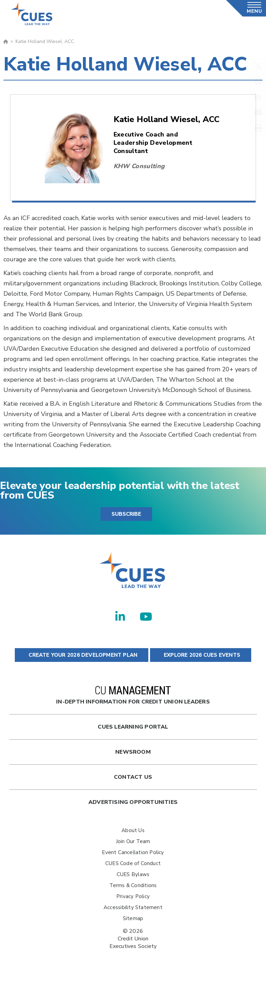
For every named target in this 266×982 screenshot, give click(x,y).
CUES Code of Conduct (133, 863)
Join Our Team (133, 841)
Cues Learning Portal (133, 727)
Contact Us (133, 777)
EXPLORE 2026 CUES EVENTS (200, 655)
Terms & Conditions (133, 885)
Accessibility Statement (133, 907)
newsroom (133, 752)
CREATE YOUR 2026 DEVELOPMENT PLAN (81, 655)
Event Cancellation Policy (133, 852)
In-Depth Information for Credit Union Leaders (133, 696)
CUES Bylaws (133, 874)
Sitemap (133, 918)
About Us (133, 830)
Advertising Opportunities (133, 802)
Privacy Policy (133, 896)
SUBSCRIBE (126, 514)
